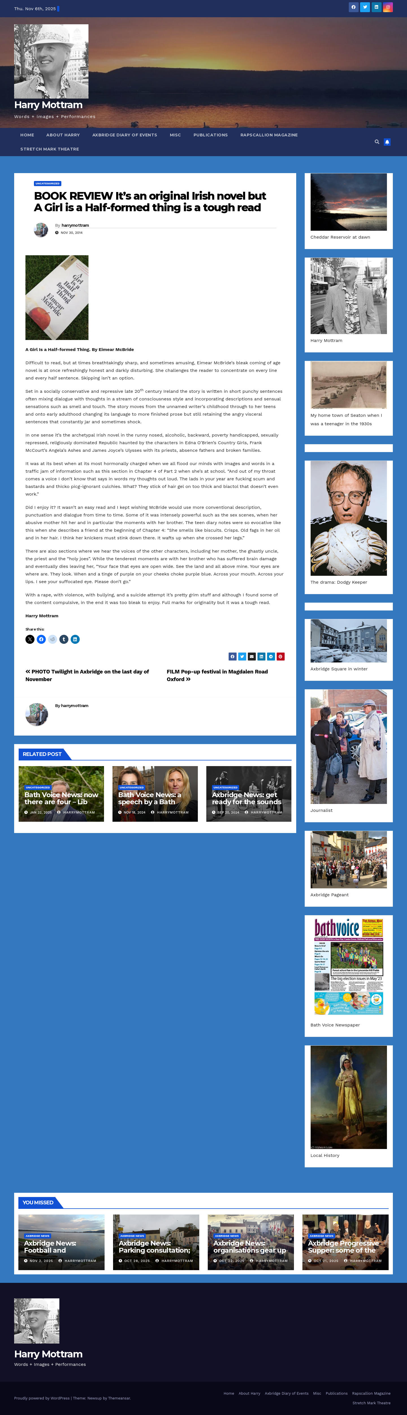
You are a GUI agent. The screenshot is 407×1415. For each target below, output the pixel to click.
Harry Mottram (48, 105)
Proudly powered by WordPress (42, 1398)
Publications (211, 135)
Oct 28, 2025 (137, 1261)
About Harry (63, 135)
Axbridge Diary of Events (124, 135)
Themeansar (119, 1398)
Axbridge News (37, 1235)
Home (27, 135)
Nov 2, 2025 (41, 1261)
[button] (377, 142)
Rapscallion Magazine (269, 135)
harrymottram (75, 225)
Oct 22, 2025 (231, 1261)
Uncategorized (48, 183)
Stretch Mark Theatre (49, 149)
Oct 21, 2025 (326, 1261)
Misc (175, 135)
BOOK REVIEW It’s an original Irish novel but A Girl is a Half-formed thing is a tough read (150, 201)
